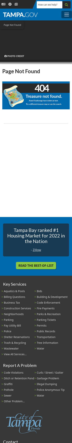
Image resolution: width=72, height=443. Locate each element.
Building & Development (52, 297)
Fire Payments (46, 308)
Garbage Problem (48, 378)
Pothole (9, 390)
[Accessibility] (10, 4)
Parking (8, 320)
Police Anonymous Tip (51, 390)
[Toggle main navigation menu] (66, 14)
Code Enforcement (48, 302)
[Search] (66, 4)
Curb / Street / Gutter (50, 372)
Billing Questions (14, 297)
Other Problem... (14, 401)
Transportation (46, 337)
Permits (42, 325)
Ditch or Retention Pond (19, 378)
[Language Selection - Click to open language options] (3, 4)
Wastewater (11, 348)
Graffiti (8, 384)
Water (40, 348)
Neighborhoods (14, 314)
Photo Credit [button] (14, 56)
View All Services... (15, 354)
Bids (39, 291)
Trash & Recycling (15, 343)
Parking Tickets (46, 320)
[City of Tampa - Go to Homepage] (20, 14)
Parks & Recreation (49, 314)
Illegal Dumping (47, 384)
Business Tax (12, 302)
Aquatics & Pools (14, 291)
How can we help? (47, 4)
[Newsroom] (16, 4)
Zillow (37, 250)
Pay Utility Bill (12, 325)
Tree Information (47, 343)
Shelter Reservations (17, 337)
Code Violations (13, 372)
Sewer (8, 395)
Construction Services (17, 308)
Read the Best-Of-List (36, 265)
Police (7, 331)
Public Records (46, 331)
